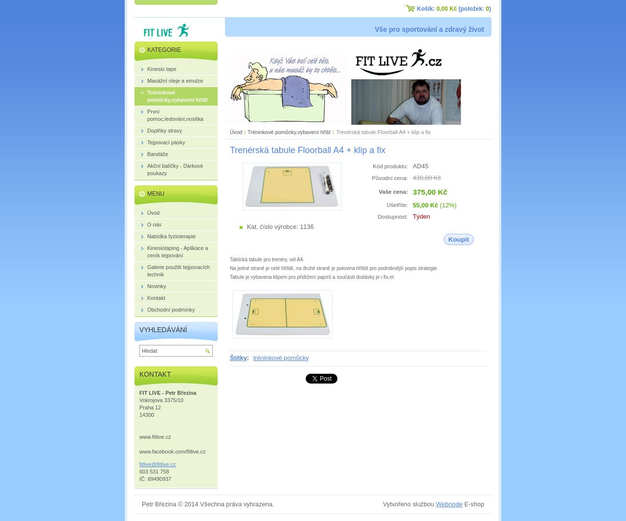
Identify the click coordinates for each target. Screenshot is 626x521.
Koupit (458, 239)
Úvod (236, 132)
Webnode (449, 504)
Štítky (238, 358)
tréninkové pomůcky (281, 358)
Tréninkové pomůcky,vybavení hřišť (289, 132)
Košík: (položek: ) (454, 8)
